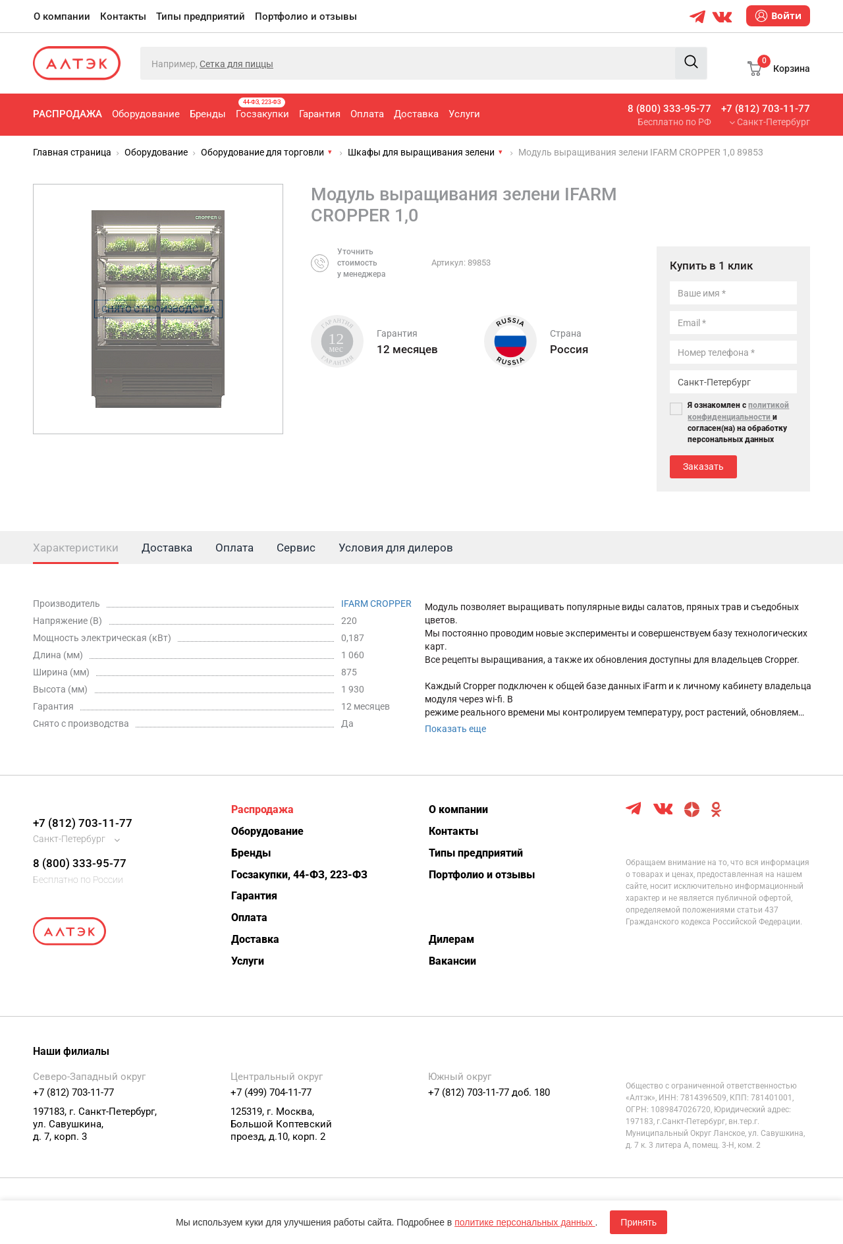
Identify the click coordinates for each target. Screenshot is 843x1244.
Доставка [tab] (167, 547)
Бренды (208, 114)
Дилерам (451, 939)
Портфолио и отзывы (306, 16)
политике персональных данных (524, 1222)
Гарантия (319, 114)
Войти (778, 15)
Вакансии (452, 961)
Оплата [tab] (234, 547)
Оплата (367, 114)
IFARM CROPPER (376, 603)
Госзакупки (262, 109)
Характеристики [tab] (76, 547)
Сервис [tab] (296, 547)
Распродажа (67, 114)
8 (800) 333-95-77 (669, 109)
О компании (62, 16)
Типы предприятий (200, 16)
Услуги (464, 114)
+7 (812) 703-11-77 (765, 109)
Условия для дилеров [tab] (396, 547)
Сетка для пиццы (236, 64)
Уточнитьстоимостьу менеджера (361, 263)
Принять (638, 1222)
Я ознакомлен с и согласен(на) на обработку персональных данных (738, 422)
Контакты (123, 16)
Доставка (416, 114)
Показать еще (455, 728)
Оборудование (146, 114)
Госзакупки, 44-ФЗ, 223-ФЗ (299, 874)
